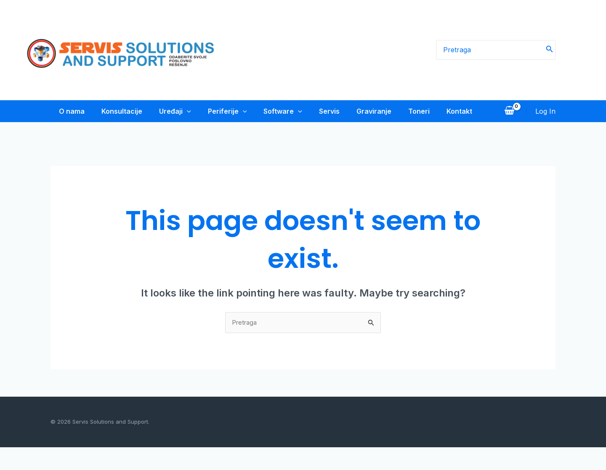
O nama (63, 111)
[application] (182, 111)
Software (281, 111)
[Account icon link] (545, 122)
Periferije (224, 111)
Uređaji (170, 111)
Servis (329, 111)
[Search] (549, 50)
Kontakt (63, 133)
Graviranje (375, 111)
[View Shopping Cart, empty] (509, 122)
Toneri (422, 111)
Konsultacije (115, 111)
